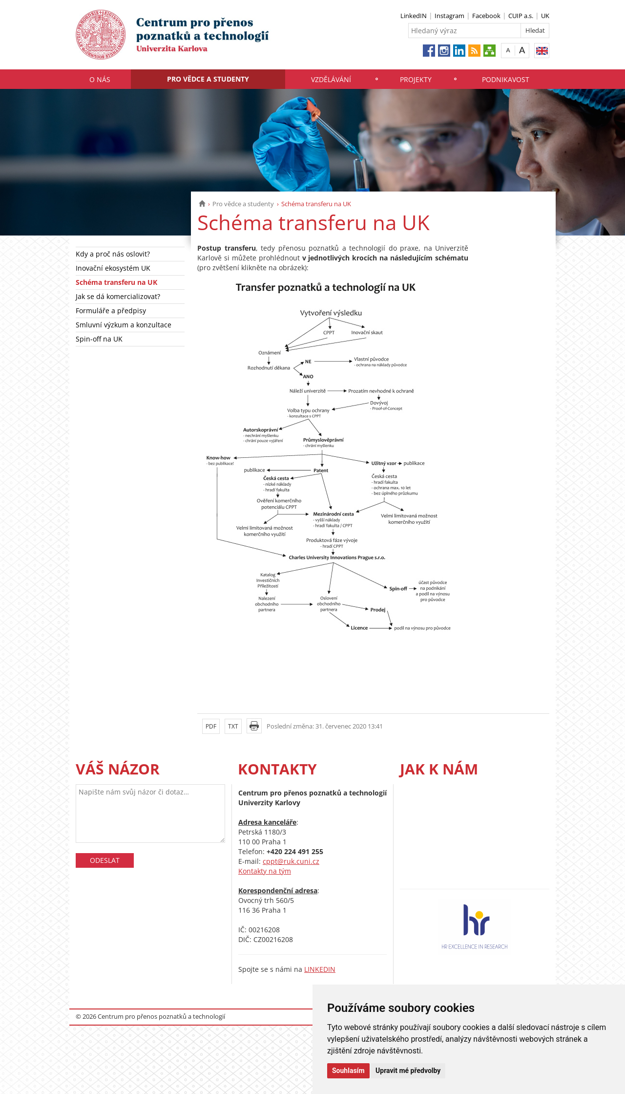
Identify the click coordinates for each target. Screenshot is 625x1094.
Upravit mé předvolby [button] (407, 1070)
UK (545, 15)
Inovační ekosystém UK (113, 268)
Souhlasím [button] (348, 1070)
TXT (233, 726)
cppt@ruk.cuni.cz (291, 861)
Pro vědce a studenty (208, 79)
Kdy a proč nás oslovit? (113, 253)
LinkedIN (413, 15)
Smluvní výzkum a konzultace (123, 324)
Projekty (416, 79)
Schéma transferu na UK (116, 282)
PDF (211, 726)
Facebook (486, 15)
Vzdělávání (331, 79)
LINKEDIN (319, 969)
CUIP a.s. (520, 15)
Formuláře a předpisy (111, 310)
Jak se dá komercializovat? (118, 296)
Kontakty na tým (264, 871)
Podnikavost (505, 79)
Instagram (449, 15)
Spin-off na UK (99, 338)
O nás (99, 79)
